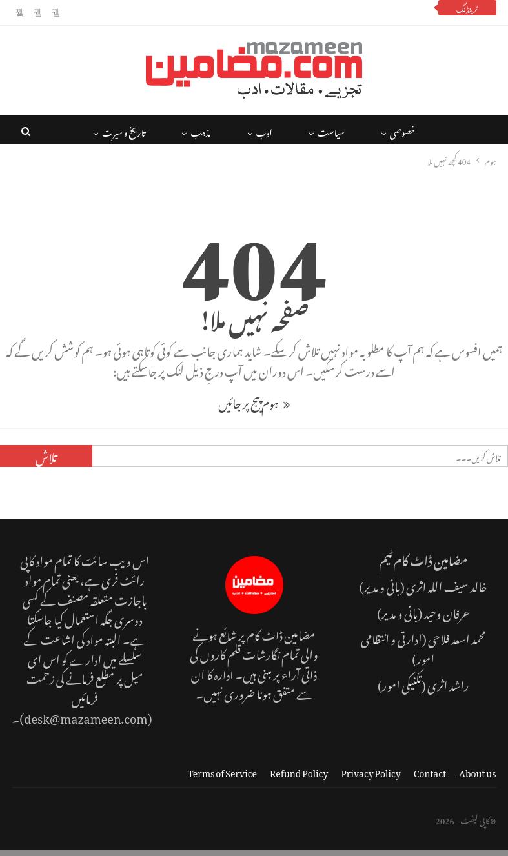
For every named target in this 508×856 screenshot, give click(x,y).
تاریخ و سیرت (123, 130)
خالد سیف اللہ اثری (446, 584)
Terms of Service (222, 771)
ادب (264, 130)
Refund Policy (299, 771)
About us (477, 771)
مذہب (200, 130)
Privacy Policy (370, 771)
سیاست (331, 130)
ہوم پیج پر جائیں (253, 401)
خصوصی (402, 130)
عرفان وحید (446, 611)
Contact (430, 771)
